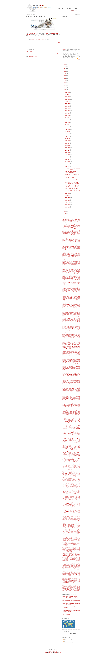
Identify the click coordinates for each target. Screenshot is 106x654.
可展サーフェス (77, 544)
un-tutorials (69, 404)
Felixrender (64, 271)
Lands (67, 305)
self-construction (70, 382)
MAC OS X (77, 309)
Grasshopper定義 (69, 287)
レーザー (66, 536)
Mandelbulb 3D (77, 312)
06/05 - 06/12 (67, 143)
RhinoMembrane (65, 367)
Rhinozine (78, 372)
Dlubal (65, 261)
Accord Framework (77, 227)
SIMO (67, 388)
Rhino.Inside (77, 354)
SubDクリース (70, 396)
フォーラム (69, 502)
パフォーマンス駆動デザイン (73, 491)
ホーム (43, 53)
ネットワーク (74, 485)
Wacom (75, 411)
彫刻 (72, 580)
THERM (79, 399)
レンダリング (76, 538)
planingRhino (70, 336)
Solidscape (64, 392)
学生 (71, 547)
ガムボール (67, 441)
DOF (70, 261)
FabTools (72, 270)
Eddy (79, 263)
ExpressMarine (71, 269)
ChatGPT (69, 247)
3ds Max (75, 221)
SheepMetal (78, 384)
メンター (76, 524)
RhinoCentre (74, 361)
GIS (72, 279)
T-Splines (67, 398)
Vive (79, 410)
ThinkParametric (65, 400)
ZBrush (74, 415)
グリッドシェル (66, 445)
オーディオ (68, 434)
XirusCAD (75, 414)
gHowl (79, 278)
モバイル (67, 526)
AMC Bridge (78, 230)
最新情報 (73, 563)
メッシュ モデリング (76, 523)
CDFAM (66, 246)
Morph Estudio (69, 325)
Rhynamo (78, 375)
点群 (67, 581)
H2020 (63, 289)
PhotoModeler (67, 335)
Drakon (68, 262)
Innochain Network (66, 296)
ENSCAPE (68, 265)
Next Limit (66, 327)
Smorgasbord (78, 390)
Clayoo (69, 248)
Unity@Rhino (76, 404)
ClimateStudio (77, 248)
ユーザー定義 (68, 529)
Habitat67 (67, 289)
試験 (79, 564)
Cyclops (69, 255)
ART (72, 234)
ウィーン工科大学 (73, 427)
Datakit (63, 256)
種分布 (70, 566)
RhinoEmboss (70, 363)
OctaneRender (67, 329)
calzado (70, 245)
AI (62, 230)
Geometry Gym (77, 277)
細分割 (71, 564)
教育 (71, 551)
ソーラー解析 (71, 465)
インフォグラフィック (69, 426)
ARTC (74, 234)
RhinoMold (70, 367)
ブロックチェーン (73, 511)
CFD (73, 246)
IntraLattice (68, 297)
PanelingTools (65, 331)
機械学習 (67, 549)
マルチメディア (69, 520)
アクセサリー (66, 418)
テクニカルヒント (70, 472)
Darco (73, 255)
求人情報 (66, 551)
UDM (79, 403)
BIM (70, 239)
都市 (73, 581)
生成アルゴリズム (75, 571)
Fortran (79, 275)
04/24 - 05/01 (67, 154)
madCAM (74, 311)
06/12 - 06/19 (67, 141)
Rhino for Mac (69, 352)
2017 (65, 80)
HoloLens (64, 291)
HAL (71, 289)
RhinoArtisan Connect (66, 360)
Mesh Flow (78, 319)
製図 (68, 573)
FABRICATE (68, 270)
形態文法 (66, 555)
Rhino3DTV (78, 358)
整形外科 (68, 571)
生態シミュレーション (69, 572)
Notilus (66, 328)
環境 (75, 547)
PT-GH (63, 342)
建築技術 (75, 558)
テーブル (73, 471)
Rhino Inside (75, 352)
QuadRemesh (64, 343)
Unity (72, 404)
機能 (76, 549)
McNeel (63, 49)
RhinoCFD (64, 362)
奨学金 (65, 567)
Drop (73, 262)
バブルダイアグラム (71, 492)
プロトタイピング (76, 512)
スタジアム (75, 462)
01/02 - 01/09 (67, 207)
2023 (65, 69)
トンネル (69, 483)
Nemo (73, 326)
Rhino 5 (66, 347)
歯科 (63, 565)
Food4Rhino (77, 274)
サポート (69, 456)
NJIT (79, 327)
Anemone (71, 231)
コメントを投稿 (29, 51)
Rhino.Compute (65, 354)
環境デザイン (70, 548)
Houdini (79, 291)
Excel (79, 268)
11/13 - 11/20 (67, 103)
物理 (65, 588)
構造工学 (67, 560)
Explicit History (65, 269)
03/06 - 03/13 (67, 166)
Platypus (73, 336)
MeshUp (73, 320)
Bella (79, 238)
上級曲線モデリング (77, 567)
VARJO (79, 406)
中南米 (55, 652)
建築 (68, 557)
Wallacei (78, 411)
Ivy (77, 298)
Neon (76, 326)
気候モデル (68, 550)
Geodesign (71, 277)
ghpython (64, 279)
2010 (65, 209)
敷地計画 (68, 587)
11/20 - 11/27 (67, 101)
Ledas (71, 307)
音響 (65, 544)
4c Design (66, 226)
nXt (79, 328)
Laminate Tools (77, 304)
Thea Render (74, 399)
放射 (79, 588)
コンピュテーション (66, 452)
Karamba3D (64, 301)
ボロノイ (66, 517)
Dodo (67, 261)
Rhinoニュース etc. (68, 9)
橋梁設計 (70, 553)
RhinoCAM (64, 361)
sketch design (77, 389)
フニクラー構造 (64, 504)
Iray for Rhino (64, 298)
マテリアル (67, 518)
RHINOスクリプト (67, 373)
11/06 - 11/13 (67, 105)
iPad (74, 297)
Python (78, 342)
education (69, 264)
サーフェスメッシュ (73, 453)
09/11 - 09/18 (67, 119)
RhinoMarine (78, 366)
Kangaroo (66, 300)
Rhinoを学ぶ (70, 375)
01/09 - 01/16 (67, 206)
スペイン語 (70, 464)
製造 (70, 573)
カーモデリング (75, 440)
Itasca (76, 298)
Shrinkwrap (64, 387)
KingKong (64, 303)
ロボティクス (68, 540)
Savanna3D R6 (70, 379)
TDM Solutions (75, 398)
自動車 (72, 565)
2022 (65, 71)
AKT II (68, 230)
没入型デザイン (65, 589)
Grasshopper (66, 282)
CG (75, 246)
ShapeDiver (71, 383)
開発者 (77, 546)
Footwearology (68, 275)
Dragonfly (63, 262)
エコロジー (65, 431)
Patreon (75, 333)
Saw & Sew (69, 380)
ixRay (79, 298)
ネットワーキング (68, 485)
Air (65, 230)
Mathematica (76, 313)
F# (75, 269)
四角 (76, 564)
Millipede (78, 321)
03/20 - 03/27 (67, 163)
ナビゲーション (73, 483)
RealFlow (72, 344)
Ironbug (73, 298)
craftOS (76, 253)
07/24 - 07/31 (67, 131)
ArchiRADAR (68, 233)
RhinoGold (78, 365)
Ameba (65, 231)
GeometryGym (64, 278)
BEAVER (76, 238)
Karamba (78, 300)
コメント (65, 641)
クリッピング (71, 445)
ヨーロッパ (50, 652)
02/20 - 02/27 (67, 195)
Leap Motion (77, 306)
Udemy (77, 403)
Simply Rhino (71, 388)
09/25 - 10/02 (67, 115)
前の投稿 (58, 53)
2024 (65, 68)
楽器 (73, 547)
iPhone (77, 297)
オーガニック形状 (76, 433)
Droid (71, 262)
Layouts (70, 306)
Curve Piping (78, 254)
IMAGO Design (71, 295)
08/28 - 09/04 (67, 122)
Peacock (70, 334)
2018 (65, 78)
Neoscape (78, 326)
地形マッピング (69, 579)
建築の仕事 (72, 557)
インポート (75, 426)
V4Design (75, 406)
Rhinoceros (78, 361)
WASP (63, 412)
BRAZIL (74, 241)
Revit (79, 344)
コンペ (78, 452)
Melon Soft (73, 319)
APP (78, 231)
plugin (77, 336)
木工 (75, 589)
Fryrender (66, 276)
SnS (68, 391)
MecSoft (68, 319)
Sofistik (71, 391)
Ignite (67, 295)
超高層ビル (76, 580)
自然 (65, 565)
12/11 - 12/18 (67, 96)
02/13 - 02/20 (67, 197)
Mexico (63, 321)
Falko (75, 270)
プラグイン (70, 504)
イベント (68, 422)
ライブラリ (71, 530)
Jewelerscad (72, 299)
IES (63, 295)
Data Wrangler (77, 255)
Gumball (75, 288)
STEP (63, 395)
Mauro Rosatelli (69, 314)
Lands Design (72, 305)
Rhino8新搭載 (69, 359)
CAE (63, 245)
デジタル (67, 475)
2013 (65, 87)
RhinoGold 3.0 (47, 33)
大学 (73, 578)
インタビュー (65, 425)
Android (68, 231)
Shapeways (72, 384)
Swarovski (74, 397)
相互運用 (69, 575)
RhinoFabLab (77, 363)
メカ (64, 521)
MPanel (63, 326)
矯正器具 (73, 553)
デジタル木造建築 (68, 478)
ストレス (66, 464)
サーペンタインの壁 (71, 454)
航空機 (77, 560)
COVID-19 (68, 253)
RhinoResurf (78, 369)
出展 (77, 566)
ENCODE (78, 264)
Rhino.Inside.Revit (66, 355)
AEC (75, 228)
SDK (70, 381)
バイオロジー (68, 487)
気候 (78, 549)
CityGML (66, 248)
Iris (71, 298)
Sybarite (78, 397)
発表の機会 (72, 586)
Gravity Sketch (66, 288)
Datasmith (67, 256)
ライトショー (67, 530)
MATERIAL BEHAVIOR (69, 313)
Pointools (78, 337)
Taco (70, 398)
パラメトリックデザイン (71, 493)
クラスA (76, 442)
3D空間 (76, 225)
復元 (74, 587)
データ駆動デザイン (69, 469)
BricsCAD (64, 242)
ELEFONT (74, 264)
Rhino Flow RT (72, 351)
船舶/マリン (75, 574)
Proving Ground (77, 341)
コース (77, 446)
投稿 (64, 639)
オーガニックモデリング (68, 433)
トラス (76, 480)
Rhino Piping (68, 353)
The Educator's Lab (68, 399)
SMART (70, 390)
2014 (65, 85)
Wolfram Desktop (70, 414)
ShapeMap (78, 383)
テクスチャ (64, 472)
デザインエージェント (72, 473)
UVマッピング (73, 405)
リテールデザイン (70, 533)
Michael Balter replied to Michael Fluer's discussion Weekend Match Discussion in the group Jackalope (71, 610)
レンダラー (70, 538)
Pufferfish (68, 342)
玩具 (77, 548)
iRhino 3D (69, 298)
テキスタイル (77, 471)
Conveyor (63, 252)
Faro (77, 270)
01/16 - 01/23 (67, 204)
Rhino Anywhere (73, 350)
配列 (70, 586)
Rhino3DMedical (65, 358)
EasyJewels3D (64, 263)
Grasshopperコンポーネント (68, 283)
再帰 (67, 563)
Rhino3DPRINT (72, 358)
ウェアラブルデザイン (71, 428)
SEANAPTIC (74, 381)
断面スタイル (78, 578)
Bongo (63, 241)
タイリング (76, 465)
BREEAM (78, 241)
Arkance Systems (67, 234)
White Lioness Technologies (69, 413)
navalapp (70, 326)
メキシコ (71, 521)
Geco (67, 277)
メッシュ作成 (72, 524)
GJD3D (75, 279)
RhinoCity (68, 362)
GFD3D (74, 278)
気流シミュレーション (74, 550)
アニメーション (67, 420)
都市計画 (67, 582)
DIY (79, 260)
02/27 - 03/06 (67, 193)
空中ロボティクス (73, 554)
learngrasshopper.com (65, 307)
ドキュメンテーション (69, 479)
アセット (70, 418)
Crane (79, 253)
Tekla (79, 398)
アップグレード (74, 418)
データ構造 (66, 471)
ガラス (73, 441)
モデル (78, 525)
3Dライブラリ (68, 225)
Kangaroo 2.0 (72, 300)
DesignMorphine (65, 258)
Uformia (63, 404)
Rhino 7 (65, 350)
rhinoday (78, 362)
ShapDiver (74, 382)
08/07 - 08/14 (67, 127)
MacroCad (70, 311)
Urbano (68, 405)
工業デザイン (66, 559)
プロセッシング (75, 510)
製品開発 (73, 573)
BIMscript (76, 239)
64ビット (70, 226)
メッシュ (70, 523)
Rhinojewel (64, 366)
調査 (74, 580)
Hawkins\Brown (64, 290)
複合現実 (77, 587)
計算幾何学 (78, 555)
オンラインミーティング (67, 439)
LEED (74, 307)
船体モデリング (69, 574)
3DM (69, 221)
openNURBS (78, 329)
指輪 (77, 564)
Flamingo (78, 271)
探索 (75, 578)
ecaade (69, 263)
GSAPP (70, 288)
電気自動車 (70, 581)
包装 (77, 588)
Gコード (78, 288)
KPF (73, 303)
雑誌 (73, 564)
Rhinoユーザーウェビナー (71, 374)
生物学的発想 (76, 572)
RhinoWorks (74, 372)
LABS (63, 304)
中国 (65, 580)
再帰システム (70, 563)
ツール (75, 466)
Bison (79, 239)
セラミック (67, 465)
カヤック (70, 441)
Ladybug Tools (71, 304)
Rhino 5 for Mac (72, 347)
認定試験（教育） (72, 585)
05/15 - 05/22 (67, 149)
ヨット (75, 529)
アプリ (71, 420)
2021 (65, 73)
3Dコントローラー (69, 222)
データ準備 (70, 471)
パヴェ (72, 487)
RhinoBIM (78, 360)
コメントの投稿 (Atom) (32, 56)
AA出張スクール (65, 227)
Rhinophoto (73, 368)
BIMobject (72, 239)
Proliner (73, 341)
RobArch (65, 376)
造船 (79, 575)
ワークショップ (72, 542)
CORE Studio (69, 252)
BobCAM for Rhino (73, 240)
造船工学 (64, 576)
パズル (74, 487)
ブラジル (66, 505)
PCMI (68, 334)
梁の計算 (74, 590)
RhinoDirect (64, 363)
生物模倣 (65, 573)
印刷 (72, 543)
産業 (74, 564)
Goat (70, 280)
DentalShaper (77, 256)
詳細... (59, 42)
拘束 (71, 559)
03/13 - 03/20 (67, 164)
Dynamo (76, 262)
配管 (68, 586)
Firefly (73, 271)
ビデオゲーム (77, 497)
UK (66, 404)
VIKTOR (70, 407)
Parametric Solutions (69, 333)
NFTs (77, 327)
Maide (77, 311)
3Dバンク (65, 224)
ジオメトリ (76, 458)
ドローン (65, 483)
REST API (76, 344)
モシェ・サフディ (68, 525)
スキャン (71, 461)
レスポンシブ (71, 537)
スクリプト (75, 461)
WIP (67, 414)
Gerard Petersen (70, 278)
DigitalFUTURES (68, 260)
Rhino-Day (78, 353)
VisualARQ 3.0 (75, 410)
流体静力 (69, 590)
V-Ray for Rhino (70, 406)
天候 (79, 580)
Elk (76, 264)
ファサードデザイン (69, 499)
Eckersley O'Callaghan (74, 263)
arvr (76, 235)
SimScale (70, 389)
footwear (64, 275)
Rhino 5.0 (68, 348)
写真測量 (77, 565)
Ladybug (67, 304)
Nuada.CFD (69, 328)
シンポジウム (66, 461)
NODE (63, 328)
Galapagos (76, 276)
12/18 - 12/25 (67, 94)
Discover (72, 260)
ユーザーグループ (72, 526)
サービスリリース (66, 453)
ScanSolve (64, 381)
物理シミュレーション (71, 588)
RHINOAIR (73, 359)
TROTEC (64, 403)
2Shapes (75, 219)
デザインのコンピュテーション (73, 474)
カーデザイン (74, 439)
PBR (66, 334)
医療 (70, 543)
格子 (64, 547)
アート (65, 416)
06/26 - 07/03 (67, 138)
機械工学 (70, 549)
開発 (71, 546)
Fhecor (70, 271)
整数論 (71, 571)
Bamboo (69, 238)
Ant (76, 231)
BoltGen (78, 240)
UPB (66, 405)
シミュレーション (74, 459)
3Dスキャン (75, 222)
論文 (79, 590)
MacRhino (67, 311)
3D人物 (63, 226)
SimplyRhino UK (65, 389)
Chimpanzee (74, 247)
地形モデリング (75, 579)
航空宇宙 (74, 560)
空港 (69, 554)
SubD (76, 395)
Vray (71, 411)
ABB (70, 227)
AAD (77, 226)
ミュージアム (74, 520)
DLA (63, 261)
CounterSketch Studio (76, 252)
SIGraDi (72, 387)
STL (73, 395)
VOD (67, 411)
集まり (75, 566)
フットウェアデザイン (76, 503)
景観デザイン (73, 555)
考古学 (72, 560)
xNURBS (78, 414)
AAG (79, 226)
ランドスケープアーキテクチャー (71, 532)
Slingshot (67, 390)
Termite (63, 399)
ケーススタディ (70, 446)
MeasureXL (64, 319)
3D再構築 (78, 225)
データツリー (65, 467)
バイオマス (64, 487)
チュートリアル (70, 466)
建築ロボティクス (68, 558)
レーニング (65, 537)
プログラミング (70, 509)
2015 (65, 84)
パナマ (69, 490)
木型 (73, 589)
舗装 (76, 588)
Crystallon (68, 254)
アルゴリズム (75, 420)
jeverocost (68, 299)
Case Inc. (78, 245)
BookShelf (67, 241)
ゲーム (75, 446)
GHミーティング (69, 279)
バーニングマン (66, 486)
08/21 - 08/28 (67, 124)
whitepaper (76, 413)
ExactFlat (75, 268)
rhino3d (78, 355)
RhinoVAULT (70, 372)
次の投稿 (27, 53)
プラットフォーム (75, 505)
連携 (77, 590)
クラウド (73, 442)
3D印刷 (72, 225)
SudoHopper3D (65, 397)
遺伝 (68, 543)
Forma (72, 275)
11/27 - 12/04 (67, 99)
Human (63, 292)
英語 (75, 543)
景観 (69, 555)
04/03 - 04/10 (67, 159)
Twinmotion (70, 403)
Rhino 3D (75, 346)
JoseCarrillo (76, 299)
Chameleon (78, 246)
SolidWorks (69, 392)
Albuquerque (71, 230)
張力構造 (69, 580)
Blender (63, 240)
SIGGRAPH (69, 387)
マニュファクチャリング (68, 519)
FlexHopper (76, 272)
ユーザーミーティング (70, 527)
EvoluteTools (71, 268)
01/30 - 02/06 (67, 200)
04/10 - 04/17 (67, 157)
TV (66, 403)
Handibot (74, 289)
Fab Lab (78, 269)
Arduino (75, 233)
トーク (65, 479)
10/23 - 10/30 (67, 108)
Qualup (73, 343)
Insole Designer (74, 296)
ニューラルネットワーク (71, 484)
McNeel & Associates (73, 315)
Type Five (73, 403)
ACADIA (72, 227)
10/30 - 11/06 (67, 106)
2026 (65, 64)
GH (76, 278)
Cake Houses (67, 245)
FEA (79, 270)
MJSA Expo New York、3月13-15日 (35, 16)
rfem (65, 346)
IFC (65, 295)
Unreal (63, 405)
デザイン (66, 473)
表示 (65, 587)
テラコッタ (75, 478)
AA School (74, 226)
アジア (59, 652)
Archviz (72, 233)
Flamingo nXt (70, 272)
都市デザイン (76, 581)
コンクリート (71, 448)
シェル (72, 458)
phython (76, 335)
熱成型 (66, 586)
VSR (73, 411)
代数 (72, 578)
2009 (65, 211)
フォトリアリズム (74, 502)
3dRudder (72, 221)
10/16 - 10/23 (67, 110)
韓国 (76, 548)
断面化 (63, 579)
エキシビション (72, 429)
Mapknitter (64, 313)
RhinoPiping (78, 368)
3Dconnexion (66, 221)
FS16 (70, 276)
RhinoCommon (73, 362)
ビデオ (73, 497)
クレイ (66, 446)
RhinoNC (74, 367)
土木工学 (72, 582)
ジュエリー (69, 460)
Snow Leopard (64, 391)
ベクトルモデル (68, 513)
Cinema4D (78, 247)
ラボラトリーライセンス (70, 531)
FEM (67, 271)
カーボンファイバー (68, 440)
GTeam (73, 288)
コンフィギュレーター (73, 452)
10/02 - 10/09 (67, 113)
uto (69, 405)
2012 (65, 89)
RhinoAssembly (73, 360)
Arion (63, 234)
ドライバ (73, 480)
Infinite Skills (77, 295)
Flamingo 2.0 (64, 272)
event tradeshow (65, 268)
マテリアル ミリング (73, 518)
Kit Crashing (68, 303)
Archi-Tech (78, 232)
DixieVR (77, 260)
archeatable (74, 232)
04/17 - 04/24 (67, 156)
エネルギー (74, 431)
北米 (46, 652)
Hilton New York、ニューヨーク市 (37, 39)
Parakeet (63, 333)
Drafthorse (76, 261)
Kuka (79, 303)
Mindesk (63, 322)
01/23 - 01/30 (67, 202)
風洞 (70, 587)
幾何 (65, 549)
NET (63, 327)
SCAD (72, 380)
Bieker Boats (64, 239)
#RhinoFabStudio (67, 219)
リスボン (65, 533)
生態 (65, 572)
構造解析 (75, 559)
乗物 (63, 568)
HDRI (69, 290)
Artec (77, 234)
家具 (63, 546)
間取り (74, 548)
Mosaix (73, 325)
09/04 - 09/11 (67, 120)
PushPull (73, 342)
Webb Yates (72, 412)
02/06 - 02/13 (67, 198)
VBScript (64, 407)
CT (71, 254)
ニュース (78, 483)
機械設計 (74, 549)
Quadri (70, 343)
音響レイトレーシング (69, 544)
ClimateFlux (73, 248)
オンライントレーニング (74, 438)
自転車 (67, 565)
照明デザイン (71, 567)
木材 (77, 589)
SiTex (74, 389)
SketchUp (64, 390)
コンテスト (76, 448)
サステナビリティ (74, 455)
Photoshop (72, 335)
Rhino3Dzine (64, 359)
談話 (65, 579)
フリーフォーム (75, 506)
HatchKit (78, 289)
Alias (74, 230)
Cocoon (68, 249)
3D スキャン (75, 220)
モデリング (73, 525)
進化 (74, 568)
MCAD (68, 315)
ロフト (66, 539)
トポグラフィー (76, 479)
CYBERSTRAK (64, 255)
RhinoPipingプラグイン (69, 177)
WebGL (76, 412)
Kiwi (71, 303)
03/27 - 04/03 (67, 161)
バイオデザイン (71, 486)
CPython (72, 253)
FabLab (63, 270)
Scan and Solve (77, 380)
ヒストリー (70, 497)
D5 (71, 255)
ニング (76, 484)
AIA (64, 230)
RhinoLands (71, 366)
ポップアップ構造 (65, 516)
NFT (75, 327)
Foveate (63, 276)
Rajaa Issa (77, 343)
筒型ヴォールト (76, 582)
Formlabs (75, 275)
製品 (71, 573)
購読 (78, 59)
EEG (71, 264)
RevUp (63, 346)
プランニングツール (68, 506)
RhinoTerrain (64, 372)
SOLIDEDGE (78, 391)
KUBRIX (76, 303)
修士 (72, 566)
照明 (68, 567)
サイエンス (76, 454)
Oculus (74, 329)
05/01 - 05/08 (67, 152)
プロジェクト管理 (67, 510)
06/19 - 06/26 (67, 140)
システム (69, 459)
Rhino (71, 346)
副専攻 (72, 587)
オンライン (76, 437)
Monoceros (64, 325)
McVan (79, 318)
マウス (69, 517)
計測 (63, 557)
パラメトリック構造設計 (68, 496)
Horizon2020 (75, 291)
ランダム (75, 531)
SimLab (63, 388)
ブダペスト (65, 503)
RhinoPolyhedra (64, 369)
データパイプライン (71, 467)
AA (72, 226)
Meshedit (69, 320)
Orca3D (68, 330)
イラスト (72, 422)
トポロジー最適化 (68, 480)
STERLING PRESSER (68, 395)
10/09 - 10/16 (67, 112)
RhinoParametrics (65, 368)
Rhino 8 (68, 350)
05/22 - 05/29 (67, 147)
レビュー (76, 537)
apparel (66, 232)
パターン (77, 487)
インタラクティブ (71, 425)
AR (71, 232)
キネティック (66, 442)
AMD (63, 231)
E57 (79, 262)
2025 (65, 66)
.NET (63, 219)
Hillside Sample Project (75, 290)
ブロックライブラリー (69, 512)
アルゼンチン (71, 421)
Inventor (71, 297)
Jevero (65, 299)
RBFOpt (69, 344)
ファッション (76, 499)
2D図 (72, 219)
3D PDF (67, 220)
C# (79, 242)
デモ (73, 478)
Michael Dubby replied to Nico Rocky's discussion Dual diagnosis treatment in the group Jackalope (71, 598)
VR (69, 411)
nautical (68, 326)
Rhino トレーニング (73, 353)
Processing (67, 341)
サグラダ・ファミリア (67, 455)
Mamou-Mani (71, 312)
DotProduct (73, 261)
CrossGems (64, 254)
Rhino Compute (67, 351)
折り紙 (76, 573)
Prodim (70, 341)
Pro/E (63, 341)
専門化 (65, 574)
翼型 (66, 590)
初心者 (79, 566)
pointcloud (71, 337)
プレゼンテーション (73, 507)
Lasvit (67, 306)
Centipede (70, 246)
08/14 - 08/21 (67, 126)
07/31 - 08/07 (67, 129)
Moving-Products (77, 325)
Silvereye (78, 387)
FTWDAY (72, 276)
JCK (63, 299)
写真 (75, 565)
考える (70, 560)
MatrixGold (64, 314)
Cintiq (63, 248)
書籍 (63, 567)
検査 (77, 558)
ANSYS (74, 231)
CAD (67, 244)
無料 (71, 589)
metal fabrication (77, 320)
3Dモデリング (75, 224)
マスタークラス (73, 517)
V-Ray (65, 406)
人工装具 (68, 569)
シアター (73, 456)
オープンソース (74, 434)
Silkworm (75, 387)
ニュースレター (64, 484)
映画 (74, 543)
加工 (74, 544)
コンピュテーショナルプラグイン (74, 451)
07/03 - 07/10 (67, 136)
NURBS (73, 328)
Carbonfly (75, 245)
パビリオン (67, 491)
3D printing (71, 220)
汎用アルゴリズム (77, 586)
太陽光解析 (69, 578)
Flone (79, 272)
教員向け (65, 553)
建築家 (72, 558)
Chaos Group (65, 247)
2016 (65, 82)
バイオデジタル (77, 486)
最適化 (76, 563)
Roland (79, 376)
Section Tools (78, 381)
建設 (65, 557)
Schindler (68, 381)
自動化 (69, 565)
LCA (73, 306)
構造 (73, 559)
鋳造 (66, 580)
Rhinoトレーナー (74, 373)
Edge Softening (64, 264)
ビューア (72, 498)
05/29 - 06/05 (67, 145)
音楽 (63, 544)
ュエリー (72, 529)
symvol (63, 398)
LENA (76, 307)
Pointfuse (74, 337)
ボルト (77, 516)
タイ (74, 465)
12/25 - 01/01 (67, 92)
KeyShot (70, 301)
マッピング (78, 517)
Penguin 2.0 (74, 334)
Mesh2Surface (65, 320)
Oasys (63, 329)
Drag (79, 261)
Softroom (74, 391)
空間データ (66, 554)
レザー (68, 537)
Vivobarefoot (64, 411)
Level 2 (78, 307)
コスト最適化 (74, 447)
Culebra (74, 254)
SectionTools (64, 382)
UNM (79, 404)
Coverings (64, 253)
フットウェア (70, 503)
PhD (78, 334)
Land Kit (64, 305)
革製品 (67, 547)
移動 (66, 543)
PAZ (77, 333)
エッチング (70, 431)
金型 (64, 554)
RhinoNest (78, 367)
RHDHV (68, 346)
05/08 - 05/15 (67, 150)
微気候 (63, 587)
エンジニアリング (69, 432)
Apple (69, 232)
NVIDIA (77, 328)
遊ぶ (65, 590)
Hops (71, 291)
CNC (65, 249)
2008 (65, 213)
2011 (65, 91)
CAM (73, 245)
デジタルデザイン (73, 475)
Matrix (79, 313)
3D (78, 219)
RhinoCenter (69, 361)
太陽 (66, 578)
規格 (79, 550)
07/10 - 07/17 (67, 134)
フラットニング (70, 505)
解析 (66, 546)
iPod (79, 297)
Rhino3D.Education (66, 356)
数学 (78, 569)
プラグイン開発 (75, 504)
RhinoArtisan (78, 359)
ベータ (63, 513)
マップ (63, 518)
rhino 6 (73, 348)
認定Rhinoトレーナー (65, 585)
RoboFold (69, 376)
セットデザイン (76, 464)
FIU (75, 271)
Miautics (66, 321)
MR (65, 326)
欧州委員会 (78, 543)
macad (63, 311)
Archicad (64, 233)
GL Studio (78, 279)
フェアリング (64, 502)
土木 (70, 582)
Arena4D (78, 233)
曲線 (76, 553)
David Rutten (72, 256)
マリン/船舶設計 (74, 519)
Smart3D (73, 390)
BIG (67, 239)
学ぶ (69, 547)
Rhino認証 (75, 375)
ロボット (68, 539)
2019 (65, 77)
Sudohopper (78, 396)
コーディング (69, 447)
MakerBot (66, 312)
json (79, 299)
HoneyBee (68, 291)
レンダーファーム (66, 538)
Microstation (74, 321)
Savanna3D (64, 379)
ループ (72, 534)
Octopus (71, 329)
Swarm (71, 397)
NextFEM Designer (71, 327)
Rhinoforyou (73, 365)
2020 (65, 75)
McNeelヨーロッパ (72, 318)
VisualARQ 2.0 (70, 410)
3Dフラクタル (69, 224)
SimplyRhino (78, 388)
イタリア (75, 421)
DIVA (75, 260)
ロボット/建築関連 (74, 539)
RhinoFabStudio (66, 365)
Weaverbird (67, 412)
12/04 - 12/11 (67, 97)
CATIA (63, 246)
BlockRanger (68, 240)
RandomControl (64, 344)
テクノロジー (76, 472)
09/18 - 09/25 (67, 117)
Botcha (71, 241)
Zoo (76, 415)
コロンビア (66, 448)
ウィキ (77, 427)
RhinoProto (71, 369)
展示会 (64, 581)
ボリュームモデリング (72, 516)
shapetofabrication (65, 384)
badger (66, 238)
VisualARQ (64, 410)
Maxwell (74, 314)
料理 (72, 590)
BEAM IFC (72, 238)
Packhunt (73, 330)
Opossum (64, 330)
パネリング (72, 490)
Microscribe (70, 321)
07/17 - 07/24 (67, 133)
